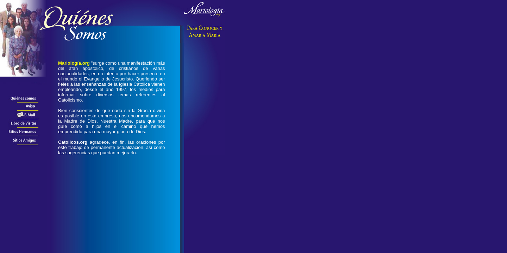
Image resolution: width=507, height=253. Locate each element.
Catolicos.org (72, 142)
